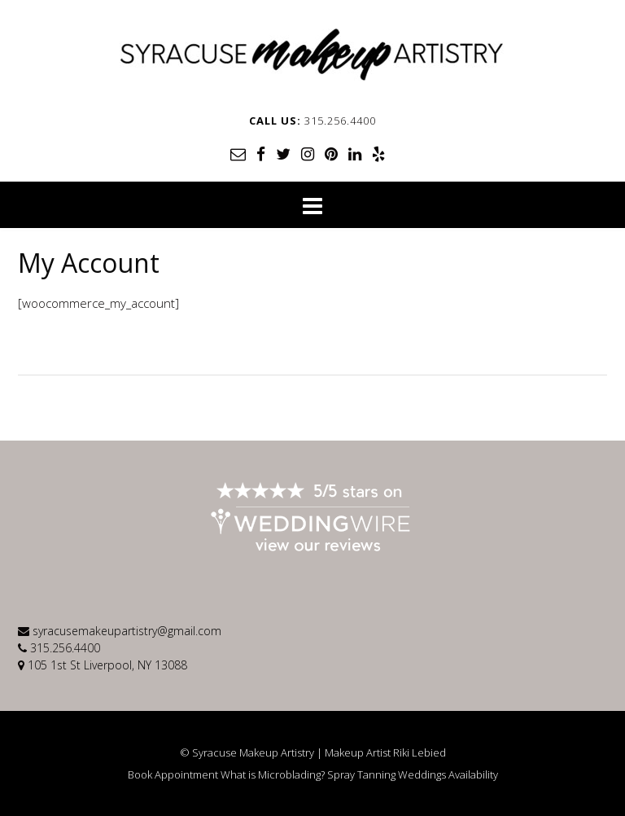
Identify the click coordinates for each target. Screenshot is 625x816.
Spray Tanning (361, 775)
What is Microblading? (273, 775)
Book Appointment (173, 775)
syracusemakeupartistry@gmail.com (127, 630)
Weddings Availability (448, 775)
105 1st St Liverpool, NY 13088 (107, 665)
